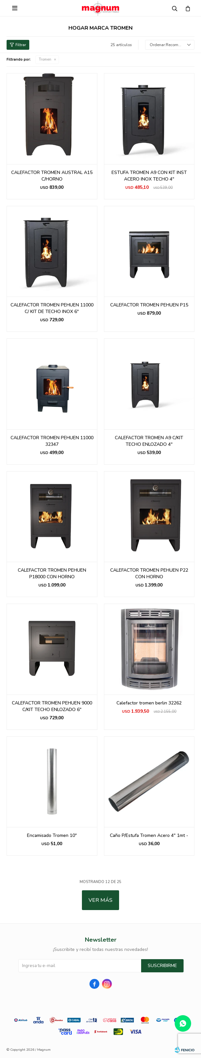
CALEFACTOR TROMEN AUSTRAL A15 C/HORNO (51, 175)
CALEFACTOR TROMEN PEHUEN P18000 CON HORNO (52, 573)
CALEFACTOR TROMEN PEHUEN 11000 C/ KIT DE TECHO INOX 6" (52, 308)
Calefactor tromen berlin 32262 (149, 703)
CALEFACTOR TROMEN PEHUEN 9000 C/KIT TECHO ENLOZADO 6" (52, 706)
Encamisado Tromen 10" (52, 835)
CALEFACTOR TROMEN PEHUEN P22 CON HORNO (149, 573)
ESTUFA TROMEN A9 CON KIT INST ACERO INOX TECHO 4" (149, 175)
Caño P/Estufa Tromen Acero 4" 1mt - (149, 835)
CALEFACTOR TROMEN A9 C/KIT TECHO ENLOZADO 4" (149, 441)
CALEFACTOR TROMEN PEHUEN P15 (149, 305)
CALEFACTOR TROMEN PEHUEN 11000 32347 (52, 441)
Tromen (45, 59)
